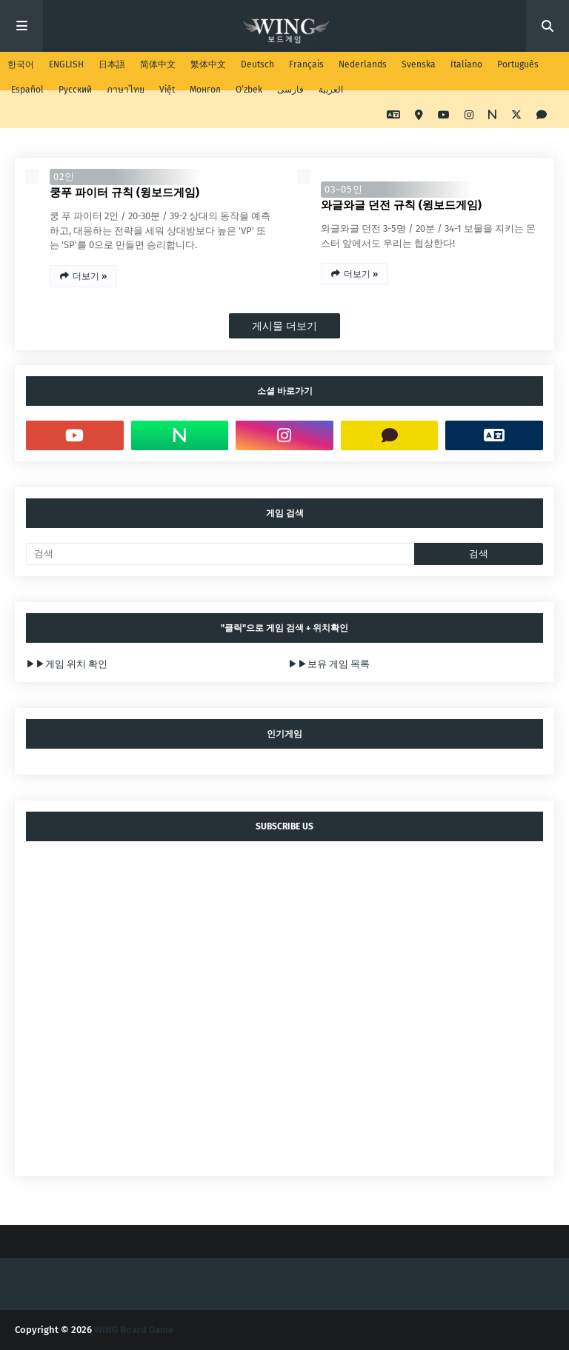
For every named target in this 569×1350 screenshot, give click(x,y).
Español (27, 89)
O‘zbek (249, 89)
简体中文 (158, 64)
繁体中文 (208, 64)
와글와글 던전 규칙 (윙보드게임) (401, 205)
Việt (167, 89)
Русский (75, 89)
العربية (331, 89)
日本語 (112, 64)
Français (306, 64)
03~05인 (344, 189)
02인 (64, 176)
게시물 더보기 (284, 326)
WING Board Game (133, 1329)
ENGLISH (66, 64)
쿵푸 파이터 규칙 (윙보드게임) (124, 192)
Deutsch (257, 64)
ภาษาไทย (125, 89)
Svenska (419, 64)
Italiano (466, 64)
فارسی (290, 89)
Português (518, 64)
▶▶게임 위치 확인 (66, 663)
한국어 (20, 64)
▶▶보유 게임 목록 (329, 663)
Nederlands (363, 64)
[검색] (220, 554)
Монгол (205, 89)
